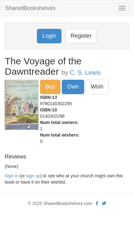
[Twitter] (104, 203)
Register (81, 36)
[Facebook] (97, 203)
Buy (50, 86)
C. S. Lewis (85, 72)
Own (73, 86)
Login (49, 36)
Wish (97, 86)
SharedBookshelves (30, 8)
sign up (33, 175)
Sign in (11, 175)
